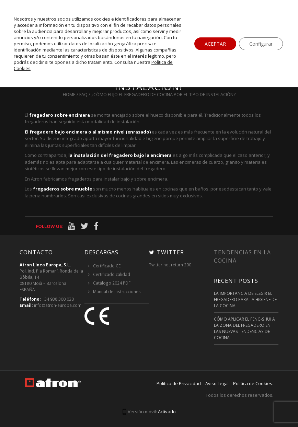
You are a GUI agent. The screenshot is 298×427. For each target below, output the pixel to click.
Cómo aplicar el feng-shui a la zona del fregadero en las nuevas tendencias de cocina (244, 328)
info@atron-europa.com (57, 305)
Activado (167, 411)
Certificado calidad (111, 274)
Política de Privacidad (179, 383)
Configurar (261, 44)
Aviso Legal (217, 383)
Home (69, 94)
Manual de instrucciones (117, 292)
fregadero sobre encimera (59, 115)
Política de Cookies (252, 383)
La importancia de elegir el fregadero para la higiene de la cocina (245, 299)
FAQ (83, 94)
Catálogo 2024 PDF (111, 283)
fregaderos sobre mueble (62, 189)
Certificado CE (107, 266)
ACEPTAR (215, 44)
